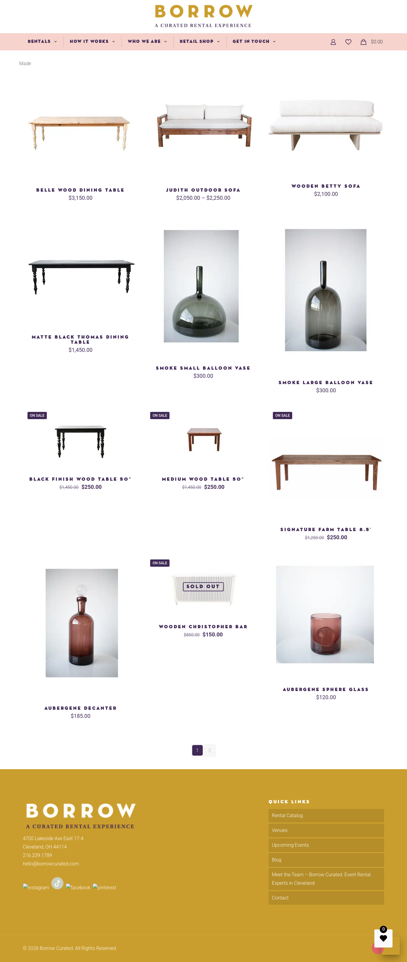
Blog (276, 859)
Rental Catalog (287, 815)
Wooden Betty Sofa (326, 186)
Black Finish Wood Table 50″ (80, 479)
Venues (280, 830)
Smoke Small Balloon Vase (203, 368)
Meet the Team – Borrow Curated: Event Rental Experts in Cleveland (321, 878)
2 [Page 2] (209, 750)
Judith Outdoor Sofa (203, 190)
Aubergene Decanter (80, 708)
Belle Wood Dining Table (80, 190)
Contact (280, 897)
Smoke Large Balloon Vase (326, 383)
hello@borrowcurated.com (51, 863)
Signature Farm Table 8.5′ (326, 529)
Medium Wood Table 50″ (203, 479)
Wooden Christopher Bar (203, 627)
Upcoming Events (290, 845)
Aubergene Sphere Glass (326, 689)
